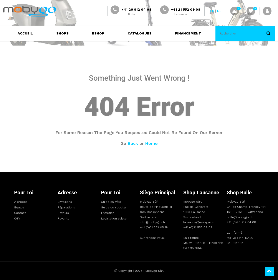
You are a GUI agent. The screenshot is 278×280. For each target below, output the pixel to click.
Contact (20, 213)
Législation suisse (114, 218)
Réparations (66, 207)
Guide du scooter (113, 207)
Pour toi (23, 193)
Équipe (19, 207)
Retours (63, 213)
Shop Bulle (239, 193)
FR (212, 11)
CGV (17, 218)
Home (151, 143)
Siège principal (157, 193)
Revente (63, 218)
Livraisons (65, 201)
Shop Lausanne (201, 193)
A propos (20, 201)
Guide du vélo (111, 201)
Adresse (67, 193)
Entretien (107, 213)
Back (132, 143)
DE (219, 11)
